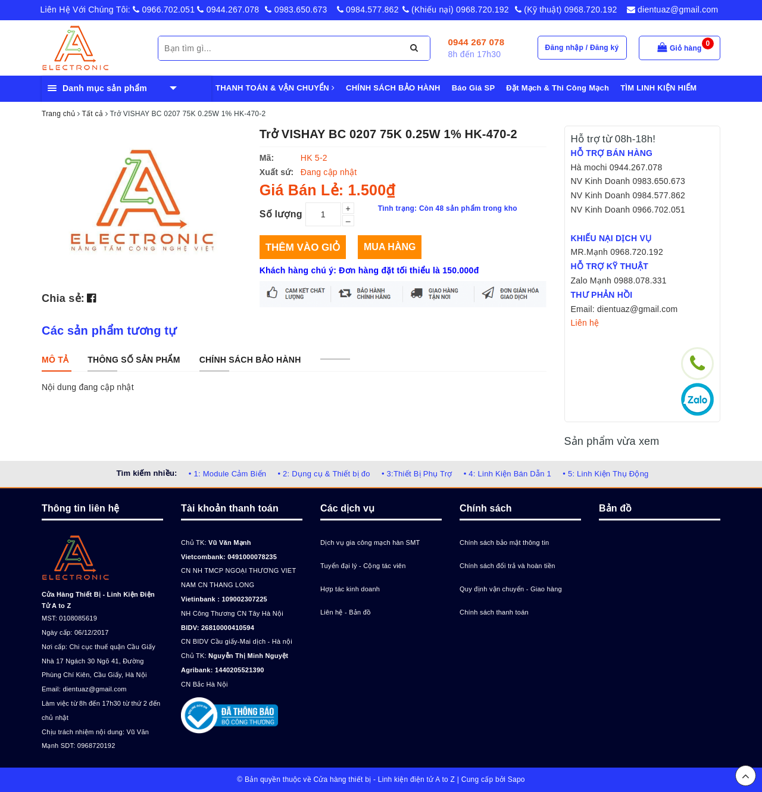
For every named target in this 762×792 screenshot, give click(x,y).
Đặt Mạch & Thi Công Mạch (557, 87)
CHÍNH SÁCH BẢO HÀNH (393, 87)
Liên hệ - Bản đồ (345, 612)
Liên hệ (585, 323)
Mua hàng (390, 247)
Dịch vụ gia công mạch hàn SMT (370, 542)
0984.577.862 (368, 9)
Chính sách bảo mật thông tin (504, 542)
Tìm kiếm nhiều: (146, 473)
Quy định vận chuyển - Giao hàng (511, 589)
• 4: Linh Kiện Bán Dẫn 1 (507, 473)
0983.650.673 (296, 9)
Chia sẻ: (63, 298)
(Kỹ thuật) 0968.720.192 (566, 9)
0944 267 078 (476, 42)
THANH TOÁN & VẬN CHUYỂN (275, 87)
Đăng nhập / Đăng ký (582, 47)
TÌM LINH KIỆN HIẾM (658, 87)
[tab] (55, 360)
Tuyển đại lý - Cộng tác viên (363, 565)
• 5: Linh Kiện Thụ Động (605, 473)
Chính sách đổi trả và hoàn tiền (507, 565)
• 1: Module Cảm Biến (227, 473)
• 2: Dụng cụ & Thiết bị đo (323, 473)
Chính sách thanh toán (494, 612)
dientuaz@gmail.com (673, 9)
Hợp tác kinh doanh (350, 589)
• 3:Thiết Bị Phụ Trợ (417, 473)
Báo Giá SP (473, 87)
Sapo (516, 779)
